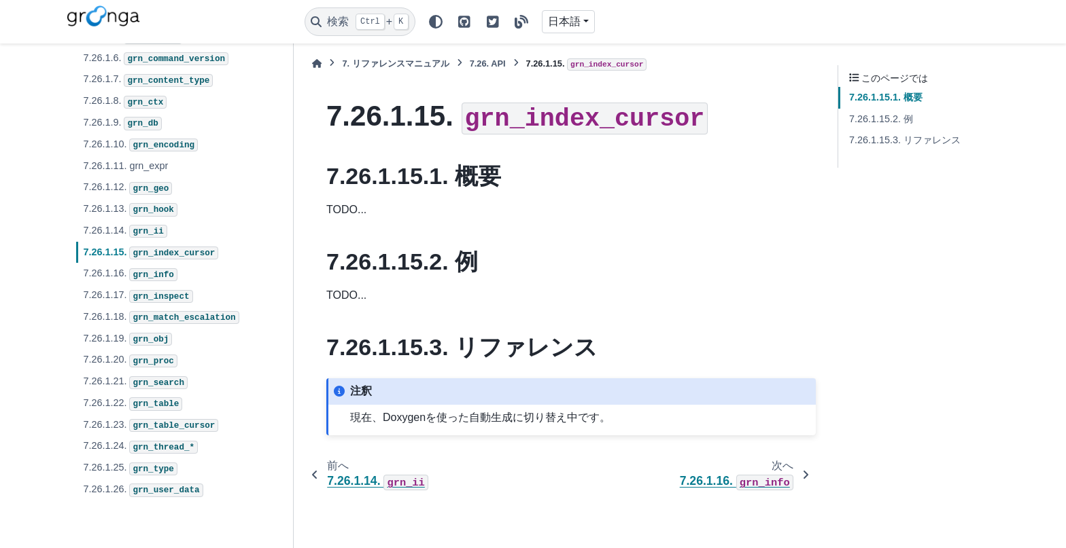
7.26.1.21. (135, 382)
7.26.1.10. (140, 145)
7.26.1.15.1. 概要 (886, 97)
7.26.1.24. (140, 447)
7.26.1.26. (143, 490)
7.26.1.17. (137, 296)
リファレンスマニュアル (395, 63)
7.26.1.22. (132, 404)
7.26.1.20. (130, 360)
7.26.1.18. (161, 318)
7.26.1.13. (130, 210)
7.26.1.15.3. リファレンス (905, 139)
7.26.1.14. (125, 231)
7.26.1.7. (148, 80)
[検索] (360, 21)
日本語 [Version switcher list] (564, 21)
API (488, 63)
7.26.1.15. (150, 253)
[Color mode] (436, 21)
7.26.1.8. (125, 102)
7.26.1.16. (130, 274)
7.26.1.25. (130, 468)
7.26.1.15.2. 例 (881, 118)
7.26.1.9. (122, 123)
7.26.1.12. (127, 188)
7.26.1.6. (155, 59)
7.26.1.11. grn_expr (125, 165)
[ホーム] (317, 63)
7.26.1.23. (150, 426)
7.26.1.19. (127, 339)
